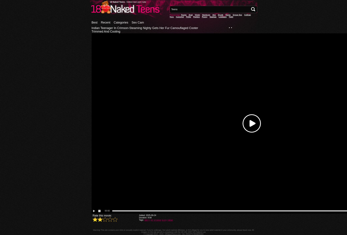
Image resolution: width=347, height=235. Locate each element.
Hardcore (206, 15)
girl (152, 220)
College (247, 15)
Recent (105, 22)
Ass (214, 15)
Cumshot (180, 17)
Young (183, 15)
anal (191, 15)
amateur (157, 220)
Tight (231, 17)
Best (95, 22)
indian (170, 220)
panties (196, 17)
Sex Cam (138, 22)
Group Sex (237, 15)
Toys (172, 17)
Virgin (197, 15)
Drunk (220, 15)
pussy (204, 17)
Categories (121, 22)
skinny (147, 220)
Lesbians (223, 17)
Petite (188, 17)
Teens (228, 15)
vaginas (213, 17)
